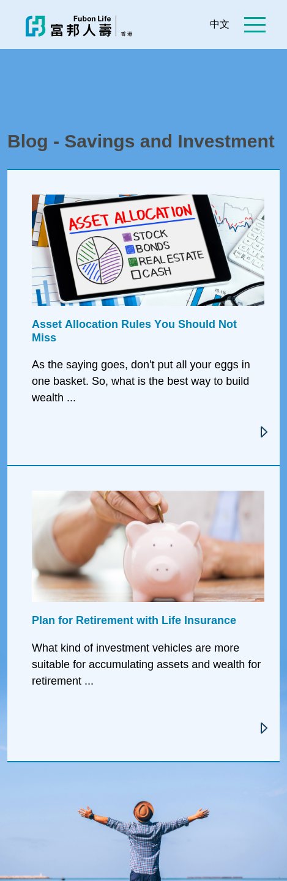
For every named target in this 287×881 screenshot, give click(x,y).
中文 (219, 24)
